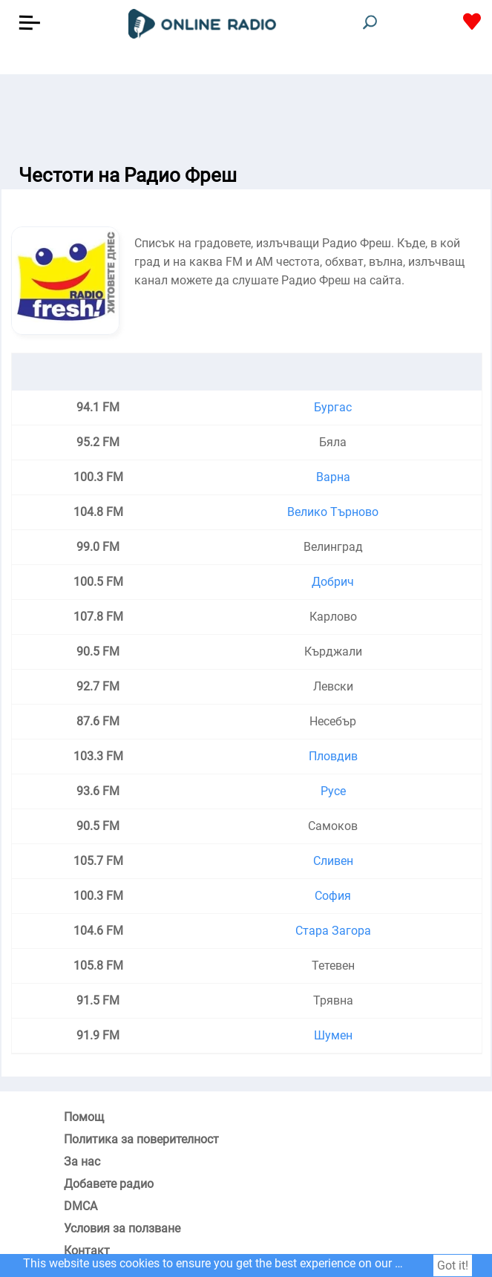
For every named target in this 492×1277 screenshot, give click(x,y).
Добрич (333, 582)
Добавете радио (109, 1184)
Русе (333, 791)
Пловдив (333, 756)
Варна (333, 477)
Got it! (452, 1265)
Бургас (333, 407)
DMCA (80, 1206)
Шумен (333, 1035)
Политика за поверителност (141, 1139)
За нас (82, 1161)
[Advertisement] (246, 111)
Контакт (87, 1251)
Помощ (84, 1117)
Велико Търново (332, 512)
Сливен (333, 861)
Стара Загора (333, 931)
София (333, 896)
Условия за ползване (122, 1228)
